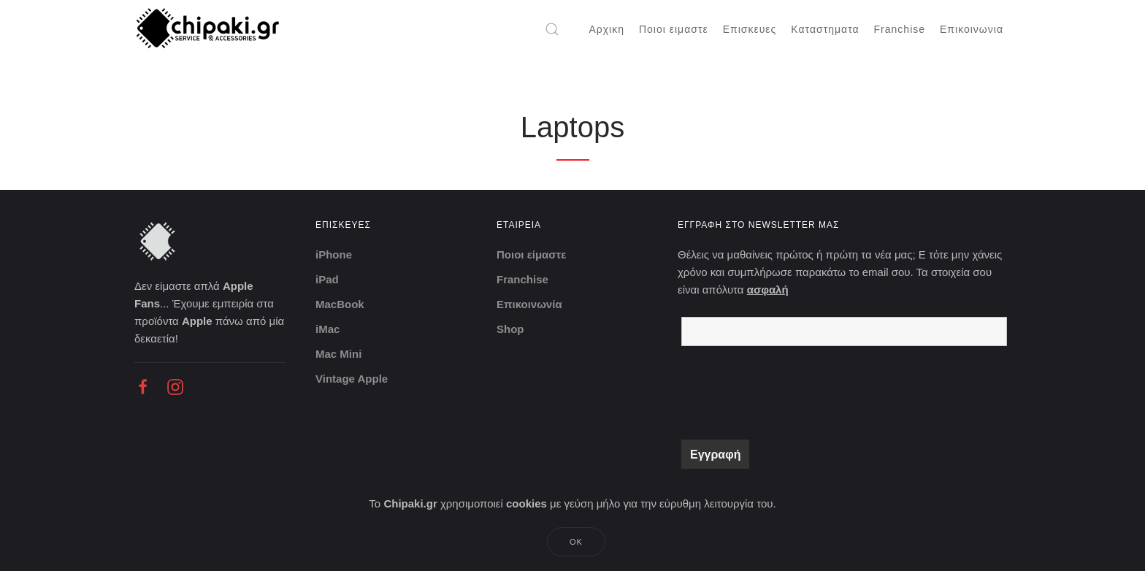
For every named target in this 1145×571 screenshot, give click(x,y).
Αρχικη (606, 29)
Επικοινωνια (971, 29)
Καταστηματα (825, 29)
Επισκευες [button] (750, 29)
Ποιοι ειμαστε (673, 29)
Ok (576, 541)
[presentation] (792, 392)
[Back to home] (209, 29)
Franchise (899, 29)
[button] (552, 29)
